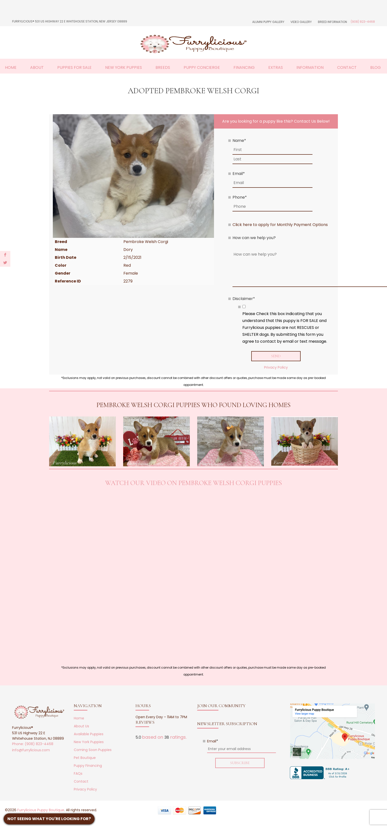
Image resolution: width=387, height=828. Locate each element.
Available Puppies (88, 734)
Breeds (162, 67)
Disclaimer (243, 298)
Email (238, 173)
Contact (347, 67)
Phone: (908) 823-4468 (32, 744)
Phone (239, 197)
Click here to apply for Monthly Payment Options (280, 224)
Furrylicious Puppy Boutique (40, 810)
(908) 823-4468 (363, 21)
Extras (275, 67)
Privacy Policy (276, 367)
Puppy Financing (88, 765)
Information (310, 67)
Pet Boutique (85, 757)
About (37, 67)
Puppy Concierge (202, 67)
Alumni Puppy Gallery (268, 22)
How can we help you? (254, 238)
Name (239, 140)
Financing (244, 67)
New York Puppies (123, 67)
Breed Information (332, 22)
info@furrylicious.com (31, 750)
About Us (81, 726)
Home (11, 67)
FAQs (78, 773)
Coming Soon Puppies (93, 750)
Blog (375, 67)
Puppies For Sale (74, 67)
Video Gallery (301, 22)
